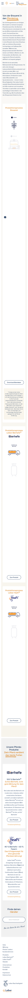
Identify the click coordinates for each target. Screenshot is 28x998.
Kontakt (5, 969)
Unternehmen (7, 965)
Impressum (6, 972)
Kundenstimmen (8, 951)
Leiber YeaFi (7, 959)
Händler (5, 962)
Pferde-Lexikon (8, 949)
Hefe (4, 945)
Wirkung (5, 947)
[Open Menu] (2, 3)
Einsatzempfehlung (14, 824)
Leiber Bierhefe (8, 957)
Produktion (6, 967)
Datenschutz (7, 975)
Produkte (6, 955)
